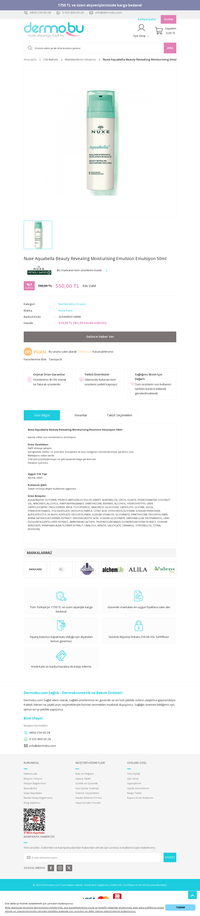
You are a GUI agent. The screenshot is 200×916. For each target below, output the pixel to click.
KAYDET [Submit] (170, 857)
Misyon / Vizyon (33, 778)
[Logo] (54, 30)
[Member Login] (141, 30)
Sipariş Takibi (83, 778)
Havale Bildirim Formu (88, 797)
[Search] (100, 48)
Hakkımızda (30, 773)
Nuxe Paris (65, 310)
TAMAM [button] (180, 907)
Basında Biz (30, 788)
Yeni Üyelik (133, 773)
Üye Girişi (132, 778)
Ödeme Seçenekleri (87, 793)
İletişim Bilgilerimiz (35, 783)
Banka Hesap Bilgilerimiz (38, 797)
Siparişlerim (134, 783)
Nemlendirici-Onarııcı (72, 304)
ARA (170, 48)
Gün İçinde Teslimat (87, 788)
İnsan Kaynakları (33, 793)
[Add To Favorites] (35, 359)
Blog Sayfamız (32, 802)
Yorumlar (80, 415)
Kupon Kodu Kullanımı (140, 797)
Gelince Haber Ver (100, 337)
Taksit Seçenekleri (119, 415)
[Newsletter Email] (100, 857)
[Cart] (165, 31)
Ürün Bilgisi (42, 415)
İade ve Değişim (84, 773)
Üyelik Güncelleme (138, 788)
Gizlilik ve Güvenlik (86, 783)
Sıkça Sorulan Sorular (88, 802)
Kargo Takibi (134, 793)
